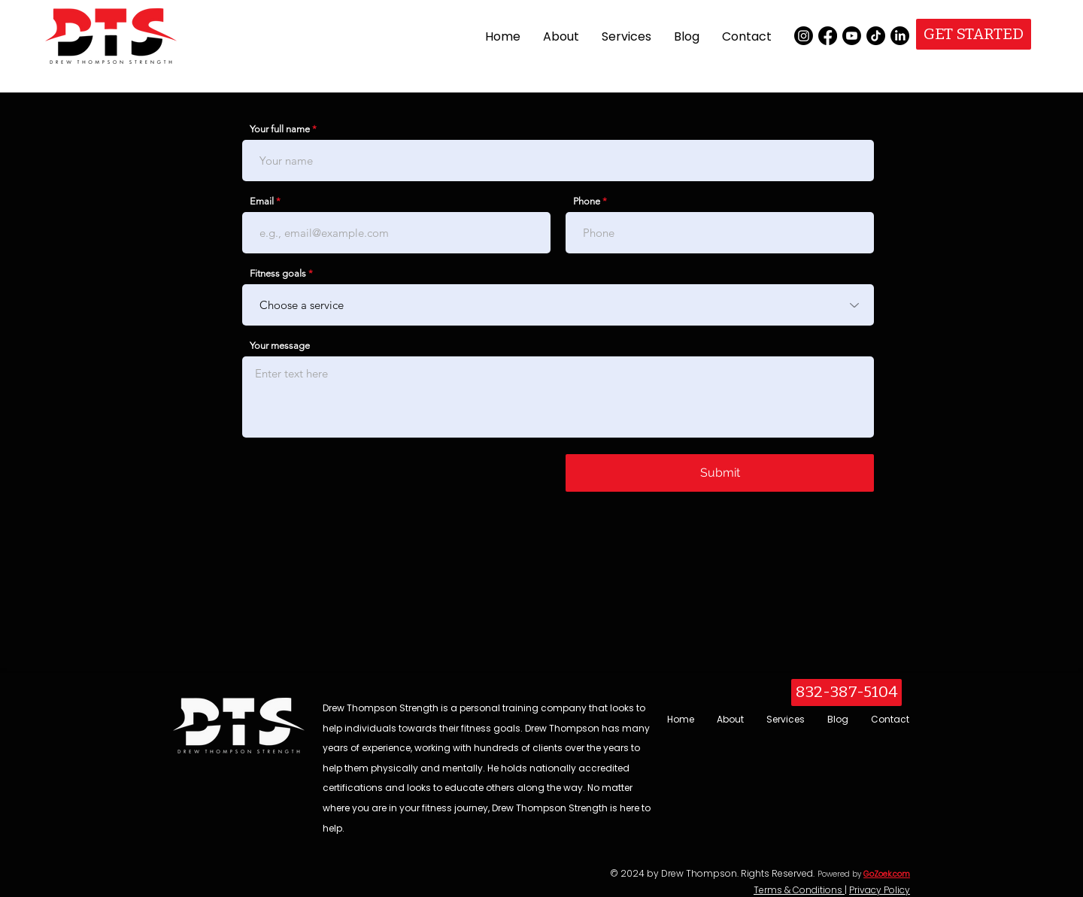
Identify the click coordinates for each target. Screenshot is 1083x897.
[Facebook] (827, 35)
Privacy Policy (879, 889)
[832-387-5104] (846, 692)
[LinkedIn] (899, 35)
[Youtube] (851, 35)
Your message (280, 345)
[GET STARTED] (973, 34)
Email (262, 201)
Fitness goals (278, 273)
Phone (586, 201)
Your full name (280, 129)
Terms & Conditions (799, 889)
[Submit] (720, 473)
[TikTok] (875, 35)
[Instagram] (803, 35)
